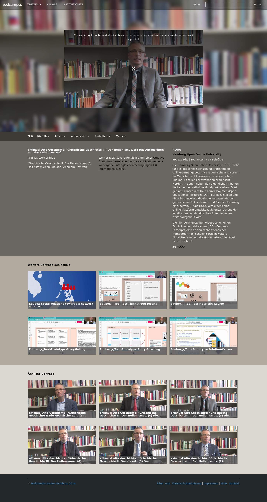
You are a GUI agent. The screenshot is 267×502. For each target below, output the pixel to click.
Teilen (60, 136)
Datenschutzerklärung (186, 483)
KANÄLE (52, 4)
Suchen (258, 4)
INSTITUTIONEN (73, 4)
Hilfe (224, 483)
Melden (121, 136)
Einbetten (102, 136)
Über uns (163, 483)
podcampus (12, 5)
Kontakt (234, 483)
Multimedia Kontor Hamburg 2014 (53, 483)
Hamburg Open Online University (196, 154)
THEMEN (34, 4)
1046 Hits (43, 136)
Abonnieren (80, 136)
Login (196, 4)
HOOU (181, 246)
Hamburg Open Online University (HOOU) (204, 165)
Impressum (211, 483)
